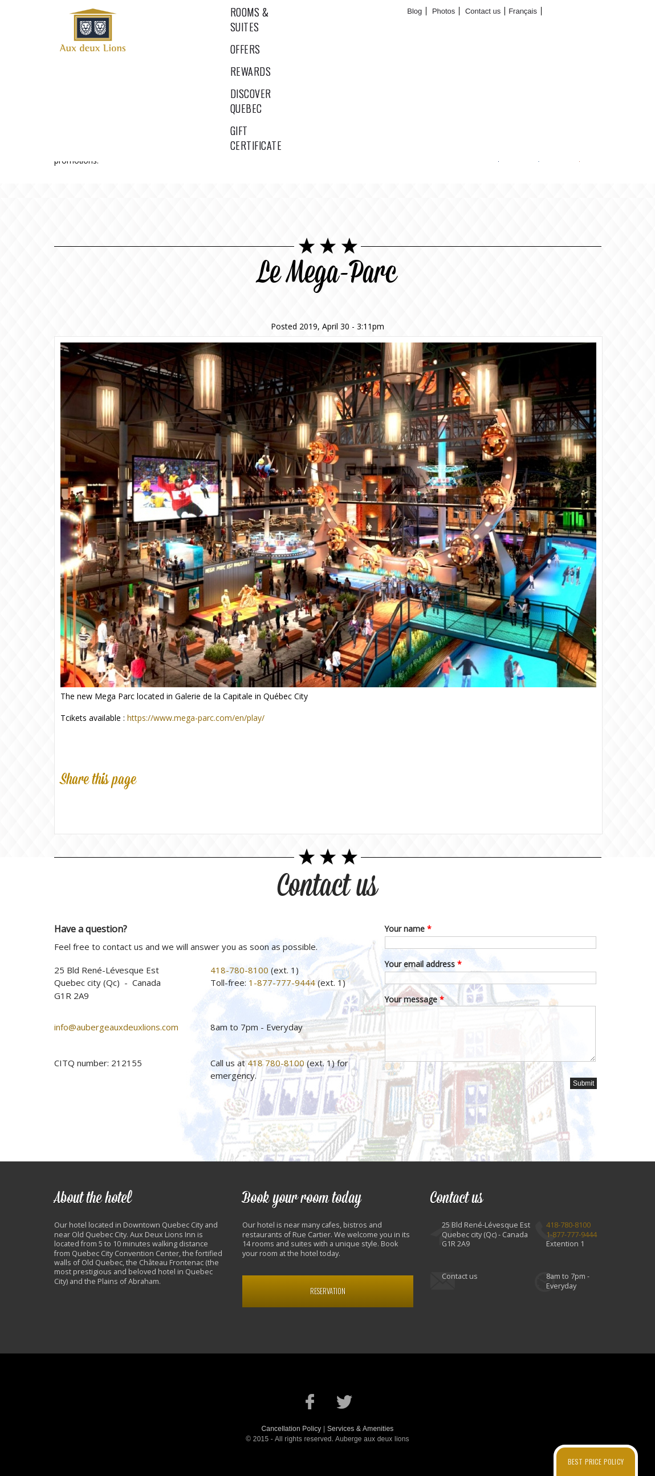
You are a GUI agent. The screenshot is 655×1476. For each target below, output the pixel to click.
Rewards (396, 29)
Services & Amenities (360, 1429)
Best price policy (596, 1461)
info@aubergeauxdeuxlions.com (116, 1027)
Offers (338, 29)
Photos (443, 11)
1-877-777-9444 (282, 982)
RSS (579, 149)
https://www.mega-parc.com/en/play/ (196, 717)
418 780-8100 (275, 1063)
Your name (408, 928)
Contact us (483, 11)
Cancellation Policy (291, 1429)
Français (522, 11)
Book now (568, 11)
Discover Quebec (477, 29)
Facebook (498, 149)
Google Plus (122, 807)
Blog (414, 11)
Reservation (327, 1291)
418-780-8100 (239, 970)
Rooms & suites (261, 29)
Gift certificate (574, 29)
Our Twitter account (344, 1401)
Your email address (423, 964)
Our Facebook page (310, 1401)
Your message (414, 999)
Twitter (539, 149)
